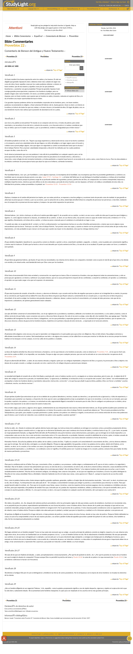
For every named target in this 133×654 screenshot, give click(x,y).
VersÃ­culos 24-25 (12, 528)
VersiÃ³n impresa (72, 77)
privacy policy (48, 634)
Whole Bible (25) (72, 91)
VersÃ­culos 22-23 (12, 499)
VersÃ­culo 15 (10, 372)
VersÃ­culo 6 (10, 211)
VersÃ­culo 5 (10, 193)
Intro (10, 62)
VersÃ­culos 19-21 (12, 460)
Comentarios (22, 36)
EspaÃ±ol (38, 36)
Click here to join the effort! (53, 30)
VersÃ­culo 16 (10, 392)
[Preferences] (128, 8)
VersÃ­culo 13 (10, 330)
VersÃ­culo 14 (10, 347)
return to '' (54, 70)
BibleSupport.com (20, 611)
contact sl (80, 634)
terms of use (36, 634)
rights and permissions (66, 634)
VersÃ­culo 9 (10, 256)
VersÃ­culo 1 (10, 75)
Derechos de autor (72, 80)
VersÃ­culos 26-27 (12, 550)
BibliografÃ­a (70, 82)
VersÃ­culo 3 (10, 136)
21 (12, 56)
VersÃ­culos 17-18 (12, 424)
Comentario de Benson (56, 36)
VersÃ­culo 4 (10, 170)
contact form (100, 638)
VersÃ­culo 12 (10, 309)
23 (77, 56)
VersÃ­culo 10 (10, 271)
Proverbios (73, 36)
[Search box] (72, 68)
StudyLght (17, 4)
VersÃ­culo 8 (10, 238)
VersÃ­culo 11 (10, 289)
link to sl (98, 634)
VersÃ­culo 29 (10, 584)
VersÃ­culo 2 (10, 118)
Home (8, 36)
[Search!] (81, 68)
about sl (90, 634)
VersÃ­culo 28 (10, 568)
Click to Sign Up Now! (118, 2)
